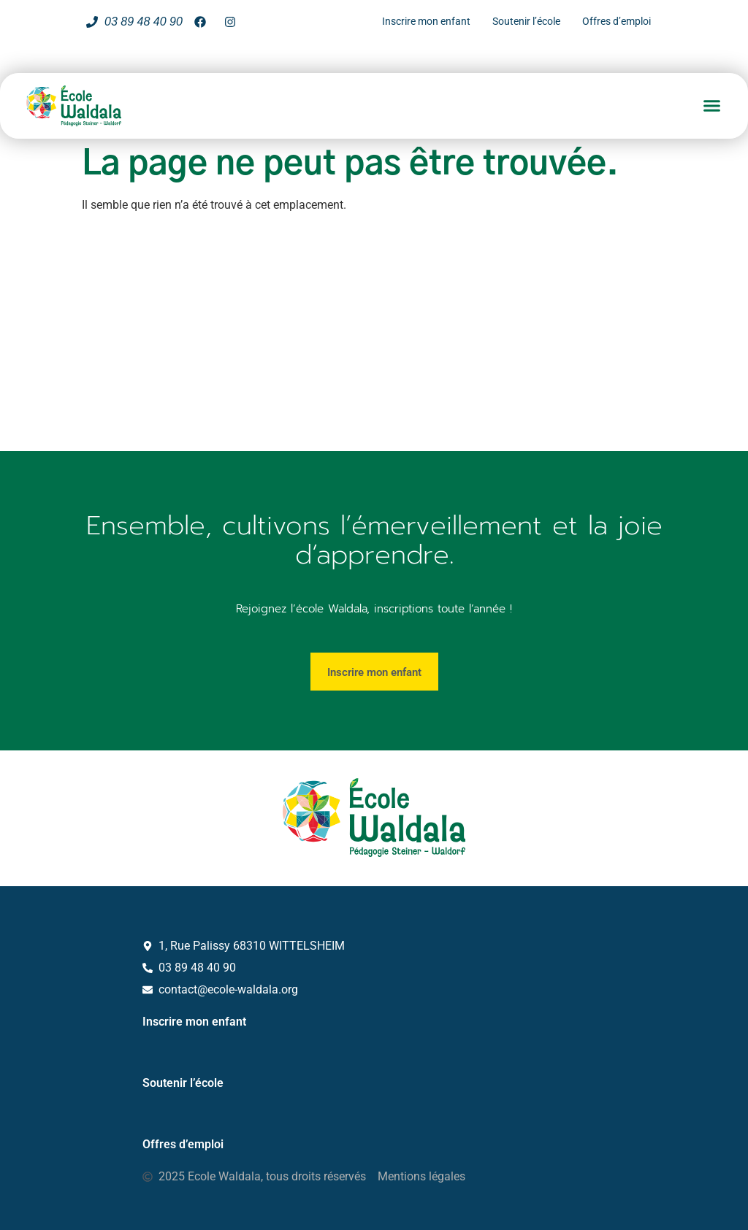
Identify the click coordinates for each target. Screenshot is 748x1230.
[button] (712, 106)
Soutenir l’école (183, 1083)
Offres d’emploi (183, 1144)
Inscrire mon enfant (194, 1022)
